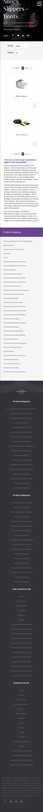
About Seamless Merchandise (22, 751)
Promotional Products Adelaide (21, 638)
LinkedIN (21, 732)
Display (10, 52)
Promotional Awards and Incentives (21, 418)
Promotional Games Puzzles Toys (22, 465)
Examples (21, 620)
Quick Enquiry (10, 3)
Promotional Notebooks (21, 488)
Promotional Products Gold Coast (21, 671)
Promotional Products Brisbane (21, 643)
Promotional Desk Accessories (21, 451)
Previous (17, 68)
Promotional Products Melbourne (21, 666)
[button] (22, 46)
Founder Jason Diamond (21, 741)
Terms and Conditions (21, 704)
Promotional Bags (21, 423)
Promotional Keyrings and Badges (21, 512)
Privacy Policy (21, 700)
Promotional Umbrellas (21, 563)
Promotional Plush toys (21, 483)
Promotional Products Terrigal (21, 676)
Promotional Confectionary (21, 441)
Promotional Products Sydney (21, 662)
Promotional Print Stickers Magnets (21, 540)
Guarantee (21, 695)
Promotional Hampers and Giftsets (21, 469)
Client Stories (21, 601)
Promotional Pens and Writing (21, 521)
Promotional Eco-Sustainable (21, 460)
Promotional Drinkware (21, 455)
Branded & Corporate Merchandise (21, 765)
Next (26, 68)
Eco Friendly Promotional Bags (21, 634)
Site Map (21, 718)
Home (5, 23)
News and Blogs (21, 714)
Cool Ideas (21, 610)
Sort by (10, 46)
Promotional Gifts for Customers (21, 629)
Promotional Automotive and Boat (21, 413)
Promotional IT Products (21, 507)
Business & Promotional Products (21, 760)
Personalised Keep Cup (21, 582)
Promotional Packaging (21, 517)
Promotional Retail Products (21, 544)
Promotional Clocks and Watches (22, 437)
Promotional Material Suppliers (21, 755)
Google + (21, 728)
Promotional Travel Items (21, 558)
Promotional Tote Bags (21, 577)
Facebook (21, 723)
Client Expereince (21, 606)
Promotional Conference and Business (21, 446)
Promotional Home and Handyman (21, 503)
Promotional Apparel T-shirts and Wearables (19, 26)
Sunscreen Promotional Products (21, 572)
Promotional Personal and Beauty (21, 526)
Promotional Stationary (21, 554)
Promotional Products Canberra (21, 648)
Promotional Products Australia (22, 23)
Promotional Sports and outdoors (21, 549)
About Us (21, 596)
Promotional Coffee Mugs (21, 474)
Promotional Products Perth (21, 657)
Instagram (21, 746)
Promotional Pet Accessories (21, 530)
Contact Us (21, 615)
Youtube (21, 737)
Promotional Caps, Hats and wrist (22, 432)
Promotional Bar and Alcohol (21, 427)
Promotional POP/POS (21, 535)
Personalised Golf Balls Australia (21, 479)
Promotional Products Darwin (21, 652)
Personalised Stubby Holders (21, 568)
